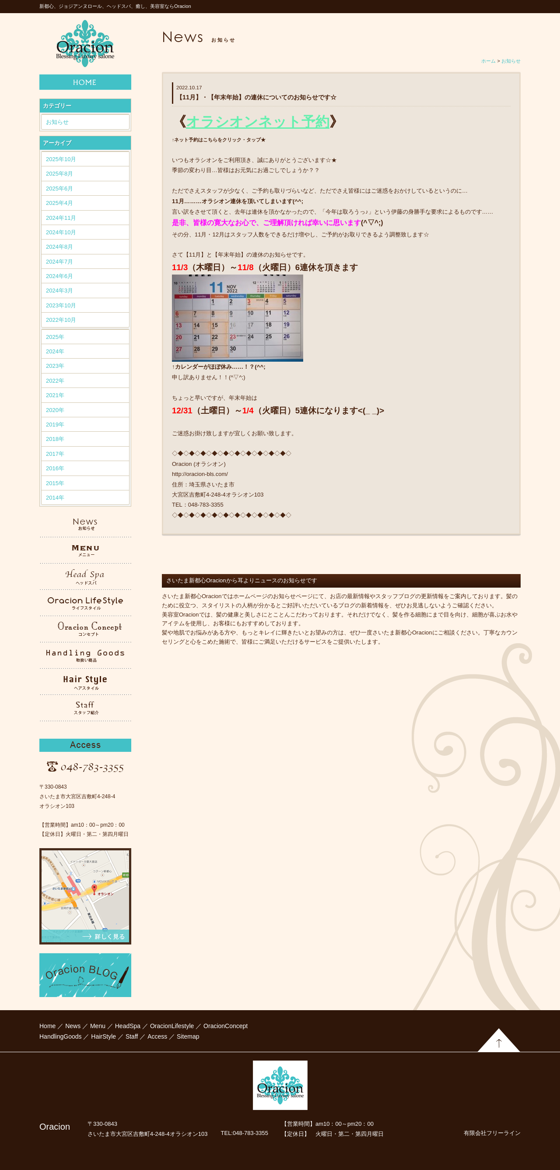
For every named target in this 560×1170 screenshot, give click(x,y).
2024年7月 (59, 261)
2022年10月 (61, 320)
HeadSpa (127, 1025)
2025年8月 (59, 173)
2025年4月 (59, 203)
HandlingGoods (60, 1036)
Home (47, 1025)
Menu (97, 1025)
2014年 (55, 497)
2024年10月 (61, 232)
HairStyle (103, 1036)
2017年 (55, 454)
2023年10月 (61, 305)
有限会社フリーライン (492, 1133)
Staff (132, 1036)
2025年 (55, 337)
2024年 (55, 351)
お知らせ (57, 122)
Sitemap (188, 1036)
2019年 (55, 424)
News (72, 1025)
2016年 (55, 468)
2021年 (55, 395)
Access (157, 1036)
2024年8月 (59, 246)
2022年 (55, 380)
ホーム (488, 60)
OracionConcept (225, 1025)
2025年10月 (61, 159)
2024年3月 (59, 290)
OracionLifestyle (172, 1025)
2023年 (55, 366)
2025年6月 (59, 188)
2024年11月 (61, 218)
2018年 (55, 439)
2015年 (55, 483)
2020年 (55, 410)
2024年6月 (59, 276)
